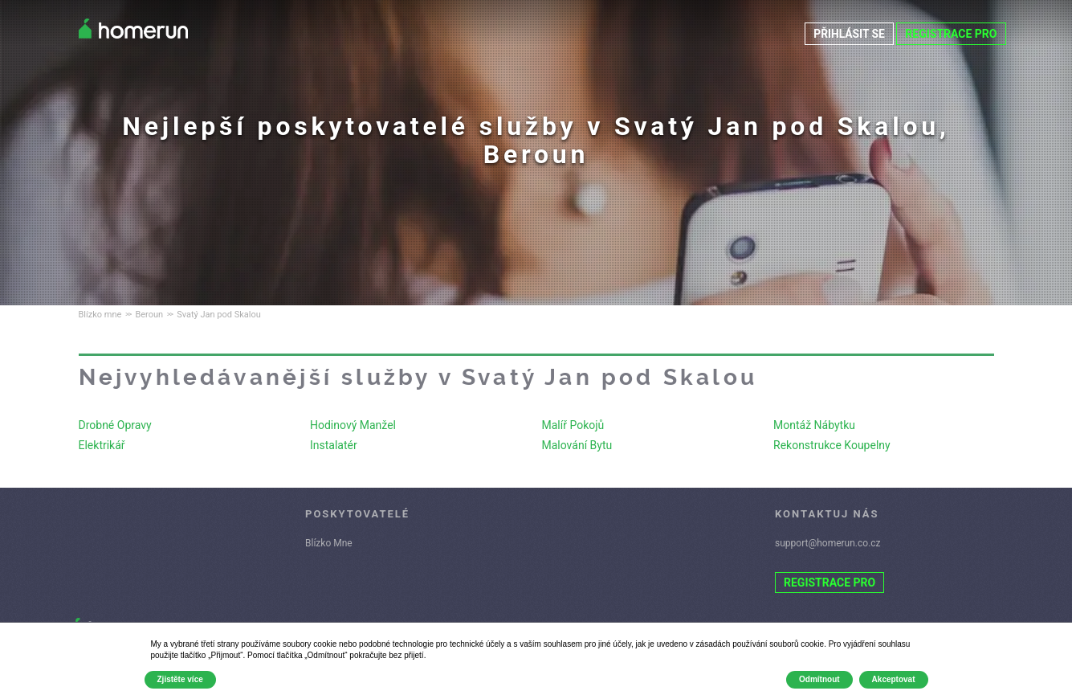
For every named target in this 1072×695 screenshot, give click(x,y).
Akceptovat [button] (893, 679)
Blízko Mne (329, 543)
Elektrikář (102, 445)
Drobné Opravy (115, 425)
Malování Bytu (577, 445)
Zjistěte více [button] (180, 679)
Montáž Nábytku (814, 425)
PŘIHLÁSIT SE (849, 33)
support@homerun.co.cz (828, 543)
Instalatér (333, 445)
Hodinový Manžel (353, 425)
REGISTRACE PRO (951, 33)
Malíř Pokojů (573, 425)
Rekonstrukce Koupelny (832, 445)
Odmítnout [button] (819, 679)
